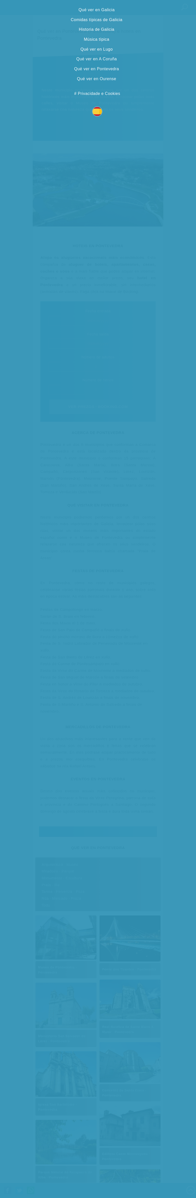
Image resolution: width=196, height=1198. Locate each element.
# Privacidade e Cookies (97, 93)
